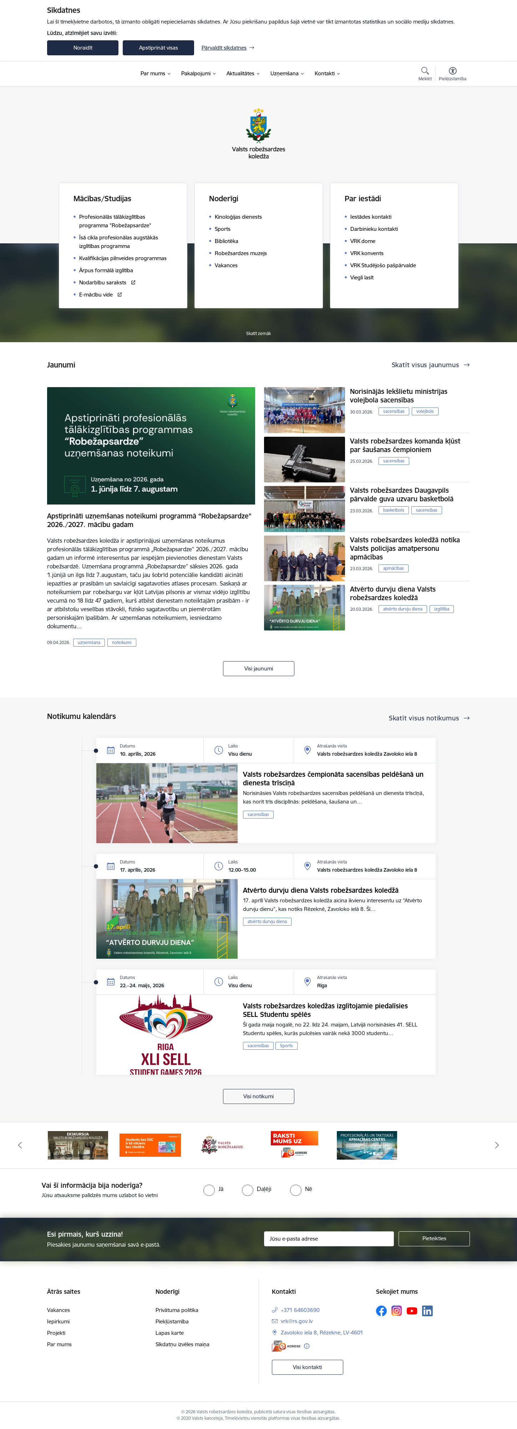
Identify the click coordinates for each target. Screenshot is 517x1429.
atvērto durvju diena (402, 609)
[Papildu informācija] (306, 1346)
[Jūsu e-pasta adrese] (329, 1238)
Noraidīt (83, 47)
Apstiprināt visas (158, 47)
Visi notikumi (258, 1096)
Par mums (59, 1344)
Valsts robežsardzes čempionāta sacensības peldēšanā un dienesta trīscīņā (333, 778)
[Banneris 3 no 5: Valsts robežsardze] (222, 1144)
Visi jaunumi (258, 668)
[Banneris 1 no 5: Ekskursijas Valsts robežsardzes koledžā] (78, 1144)
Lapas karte (170, 1332)
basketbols (393, 510)
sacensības (394, 411)
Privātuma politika (177, 1310)
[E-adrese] (286, 1346)
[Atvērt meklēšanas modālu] (425, 74)
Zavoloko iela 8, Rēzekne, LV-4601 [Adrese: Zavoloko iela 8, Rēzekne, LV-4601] (322, 1332)
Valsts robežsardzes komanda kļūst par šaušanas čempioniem (405, 445)
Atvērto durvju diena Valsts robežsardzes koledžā (393, 593)
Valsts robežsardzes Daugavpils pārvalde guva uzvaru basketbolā (401, 494)
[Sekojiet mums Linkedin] (427, 1311)
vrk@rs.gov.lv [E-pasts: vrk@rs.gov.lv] (297, 1321)
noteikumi (122, 642)
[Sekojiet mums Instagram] (396, 1311)
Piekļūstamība (172, 1321)
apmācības (393, 568)
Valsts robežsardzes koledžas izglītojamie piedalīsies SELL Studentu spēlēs (325, 1010)
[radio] (213, 1189)
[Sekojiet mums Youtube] (412, 1310)
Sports (286, 1045)
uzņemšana (89, 642)
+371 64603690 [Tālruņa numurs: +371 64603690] (300, 1310)
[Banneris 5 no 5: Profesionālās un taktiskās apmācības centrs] (367, 1144)
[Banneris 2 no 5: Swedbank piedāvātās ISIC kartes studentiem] (150, 1144)
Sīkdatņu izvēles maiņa (182, 1344)
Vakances (58, 1310)
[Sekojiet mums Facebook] (381, 1311)
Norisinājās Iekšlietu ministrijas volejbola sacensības (398, 395)
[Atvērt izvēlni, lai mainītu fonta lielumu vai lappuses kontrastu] (452, 74)
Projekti (56, 1332)
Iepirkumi (58, 1321)
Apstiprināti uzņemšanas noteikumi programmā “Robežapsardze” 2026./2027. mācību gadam (149, 520)
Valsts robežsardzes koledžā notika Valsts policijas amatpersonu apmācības (405, 548)
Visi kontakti (307, 1367)
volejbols (425, 411)
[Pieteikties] (434, 1238)
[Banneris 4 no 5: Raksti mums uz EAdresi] (294, 1144)
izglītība (441, 609)
